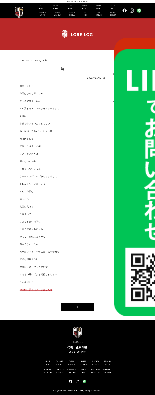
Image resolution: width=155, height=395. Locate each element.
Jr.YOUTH (42, 14)
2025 (117, 116)
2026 (117, 105)
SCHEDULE (72, 14)
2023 (117, 137)
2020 (117, 170)
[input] (125, 64)
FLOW (70, 7)
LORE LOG (99, 14)
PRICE (85, 14)
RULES (84, 7)
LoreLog (37, 60)
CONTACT (113, 14)
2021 (117, 159)
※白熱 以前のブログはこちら (36, 289)
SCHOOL (113, 7)
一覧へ (77, 307)
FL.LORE (55, 7)
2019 (117, 180)
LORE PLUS (57, 14)
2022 (117, 148)
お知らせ (118, 88)
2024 (117, 127)
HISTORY (98, 7)
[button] (135, 64)
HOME (41, 7)
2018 (117, 191)
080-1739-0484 (77, 352)
